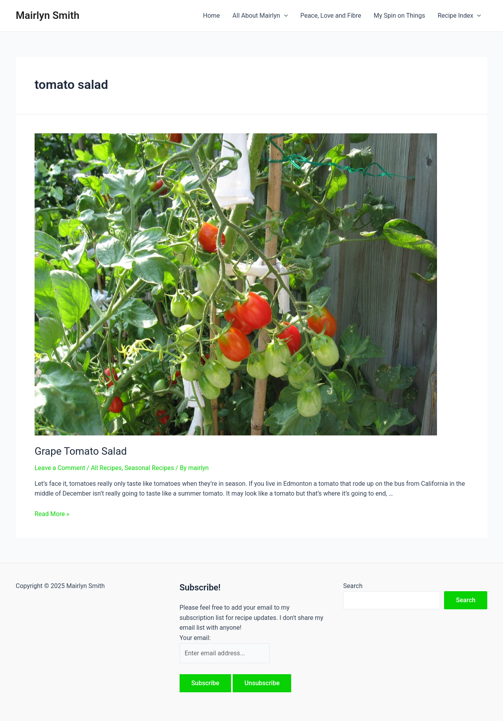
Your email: (195, 638)
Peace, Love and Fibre (330, 15)
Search (352, 586)
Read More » (52, 514)
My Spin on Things (399, 15)
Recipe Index (459, 15)
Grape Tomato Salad (81, 451)
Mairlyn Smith (47, 15)
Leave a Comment (60, 468)
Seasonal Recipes (149, 468)
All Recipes (106, 468)
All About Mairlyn (260, 15)
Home (211, 15)
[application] (284, 15)
